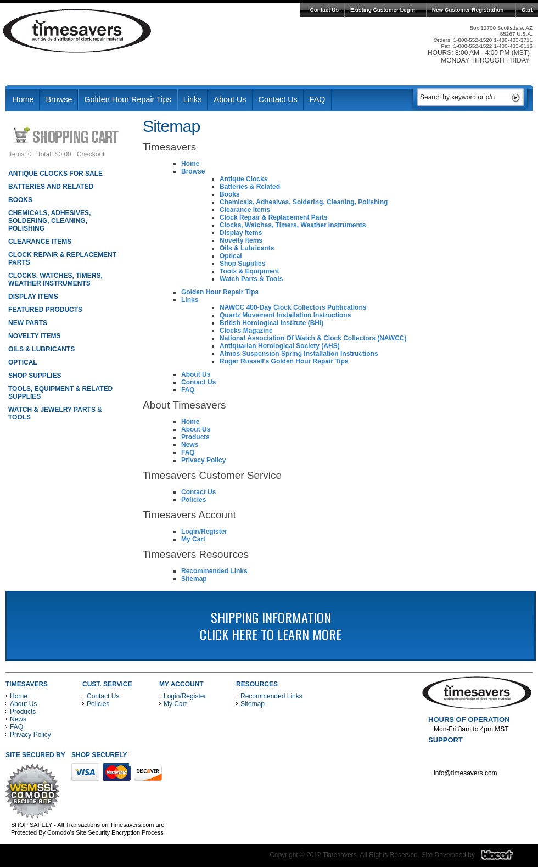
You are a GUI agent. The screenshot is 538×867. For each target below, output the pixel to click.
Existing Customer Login (382, 10)
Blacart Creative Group (503, 857)
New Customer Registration (468, 10)
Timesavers (77, 30)
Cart (527, 10)
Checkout (91, 154)
